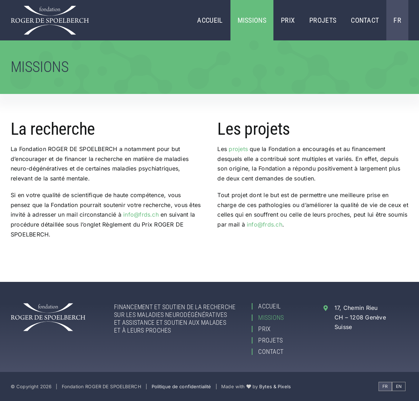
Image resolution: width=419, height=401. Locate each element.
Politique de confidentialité (181, 386)
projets (238, 148)
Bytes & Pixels (275, 386)
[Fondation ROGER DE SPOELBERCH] (50, 8)
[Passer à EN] (398, 386)
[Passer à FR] (385, 386)
